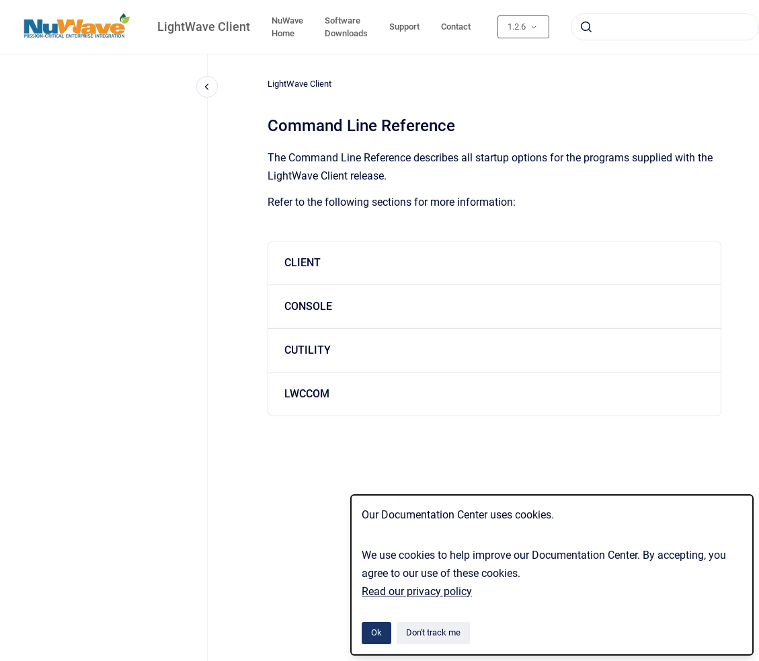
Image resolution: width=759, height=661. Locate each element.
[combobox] (664, 27)
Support (404, 27)
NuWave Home (287, 27)
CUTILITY (307, 350)
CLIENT (302, 262)
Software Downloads (346, 27)
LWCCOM (306, 393)
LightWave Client (203, 27)
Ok (376, 632)
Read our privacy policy (417, 591)
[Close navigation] (207, 87)
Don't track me (433, 632)
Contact (456, 27)
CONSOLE (308, 306)
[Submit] (586, 27)
